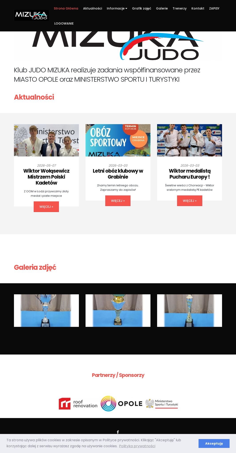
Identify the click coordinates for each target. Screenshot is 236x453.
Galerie (162, 8)
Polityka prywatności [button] (137, 446)
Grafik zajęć (141, 8)
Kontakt (197, 8)
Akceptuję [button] (214, 443)
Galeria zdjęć (35, 267)
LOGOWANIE (64, 23)
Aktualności (92, 8)
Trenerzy (180, 8)
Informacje (117, 8)
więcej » (46, 206)
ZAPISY (214, 8)
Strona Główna (66, 8)
